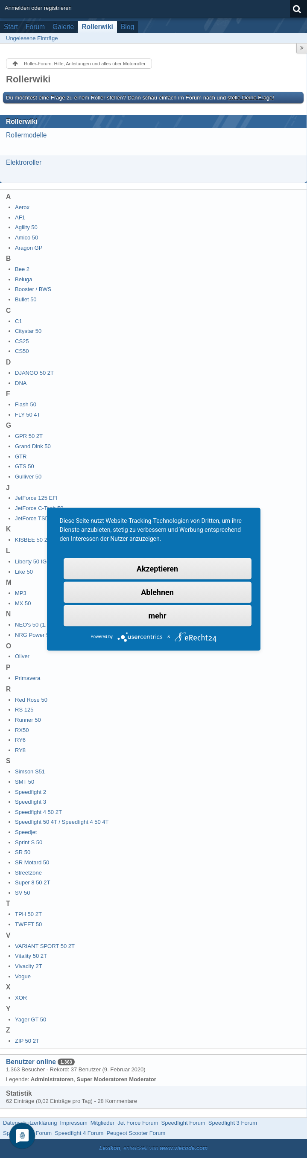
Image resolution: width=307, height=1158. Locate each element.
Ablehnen (157, 591)
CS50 (22, 351)
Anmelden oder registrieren (38, 8)
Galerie (63, 26)
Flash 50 (25, 404)
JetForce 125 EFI (36, 498)
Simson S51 (30, 771)
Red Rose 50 (31, 700)
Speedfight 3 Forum (232, 1123)
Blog (127, 26)
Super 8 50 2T (32, 882)
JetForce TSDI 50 (36, 518)
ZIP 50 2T (27, 1041)
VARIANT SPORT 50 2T (45, 946)
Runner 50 (28, 720)
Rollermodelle (26, 135)
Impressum (73, 1123)
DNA (20, 383)
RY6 (20, 740)
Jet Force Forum (137, 1123)
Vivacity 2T (28, 966)
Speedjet (26, 832)
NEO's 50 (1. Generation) (46, 624)
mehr (158, 615)
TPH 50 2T (28, 914)
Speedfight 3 (30, 802)
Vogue (23, 976)
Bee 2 (22, 269)
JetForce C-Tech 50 (39, 508)
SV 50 (22, 893)
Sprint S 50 (28, 842)
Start (11, 26)
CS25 (22, 341)
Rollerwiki (97, 26)
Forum (35, 26)
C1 (18, 321)
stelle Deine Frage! (251, 97)
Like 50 (24, 572)
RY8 (20, 750)
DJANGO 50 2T (34, 373)
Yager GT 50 (30, 1019)
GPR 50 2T (29, 436)
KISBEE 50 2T (33, 540)
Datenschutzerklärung (30, 1123)
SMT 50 (24, 782)
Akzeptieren (157, 568)
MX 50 (23, 603)
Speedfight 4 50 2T (38, 812)
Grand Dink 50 (33, 446)
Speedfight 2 (30, 792)
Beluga (23, 279)
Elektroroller (23, 162)
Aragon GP (28, 248)
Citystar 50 (28, 331)
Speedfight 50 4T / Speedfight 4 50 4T (61, 822)
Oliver (22, 656)
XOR (21, 998)
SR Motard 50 (32, 862)
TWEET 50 (28, 924)
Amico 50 (26, 237)
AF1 (20, 217)
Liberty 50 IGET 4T (38, 561)
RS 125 (24, 709)
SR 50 (22, 852)
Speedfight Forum (183, 1123)
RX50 (22, 730)
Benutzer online (31, 1061)
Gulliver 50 (28, 476)
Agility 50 (26, 227)
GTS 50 (24, 466)
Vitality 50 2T (31, 956)
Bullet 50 (26, 299)
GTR (20, 456)
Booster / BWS (33, 289)
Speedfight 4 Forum (79, 1133)
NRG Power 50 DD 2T (42, 635)
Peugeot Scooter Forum (135, 1133)
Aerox (22, 207)
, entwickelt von (153, 1148)
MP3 (20, 593)
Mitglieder (102, 1123)
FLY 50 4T (28, 414)
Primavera (27, 678)
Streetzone (28, 872)
